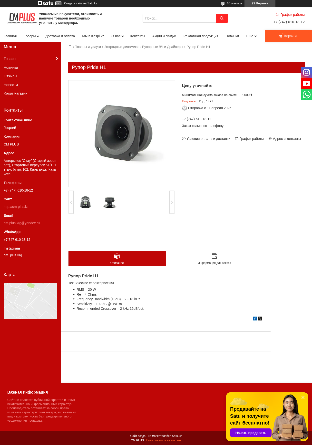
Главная (10, 36)
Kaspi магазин (15, 93)
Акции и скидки (164, 36)
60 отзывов (234, 3)
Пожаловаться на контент (163, 440)
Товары (30, 36)
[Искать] (222, 18)
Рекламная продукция (201, 36)
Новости (11, 85)
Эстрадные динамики (122, 47)
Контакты (137, 36)
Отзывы (10, 76)
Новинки (232, 36)
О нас (115, 36)
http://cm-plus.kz (16, 207)
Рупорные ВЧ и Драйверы (162, 47)
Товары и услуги (88, 47)
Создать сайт (73, 3)
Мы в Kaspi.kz (93, 36)
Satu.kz (177, 436)
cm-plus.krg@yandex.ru (22, 223)
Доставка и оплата (60, 36)
